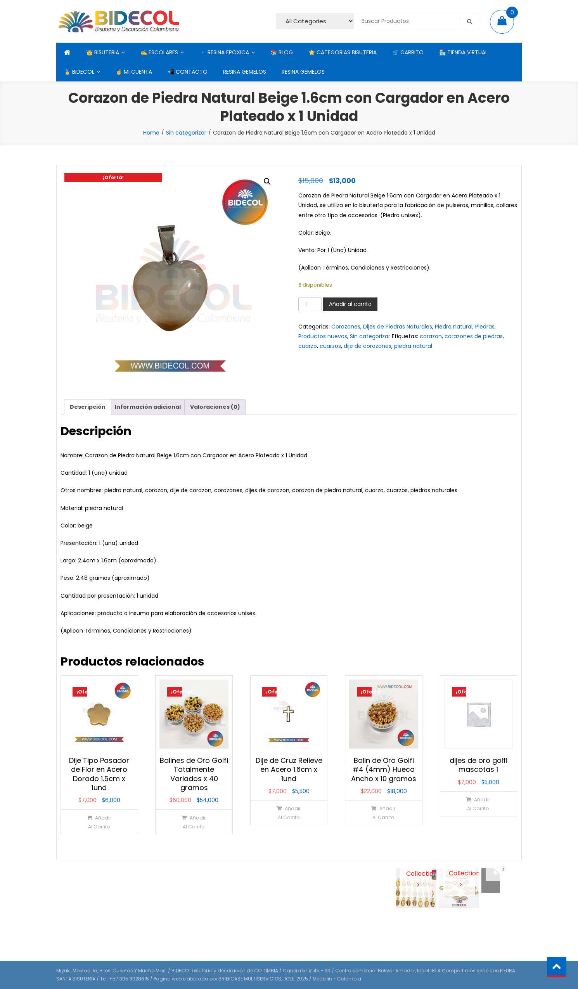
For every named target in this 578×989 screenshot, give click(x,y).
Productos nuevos (322, 336)
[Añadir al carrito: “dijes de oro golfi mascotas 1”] (478, 804)
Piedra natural (453, 326)
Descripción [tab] (88, 407)
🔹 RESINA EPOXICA (224, 52)
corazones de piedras (474, 336)
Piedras (485, 326)
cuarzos (330, 346)
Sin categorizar (186, 133)
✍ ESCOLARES (159, 52)
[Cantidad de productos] (310, 304)
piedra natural (413, 346)
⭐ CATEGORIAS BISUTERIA (342, 52)
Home (151, 133)
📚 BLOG (281, 52)
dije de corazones (367, 346)
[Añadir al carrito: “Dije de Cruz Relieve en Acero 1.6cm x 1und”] (288, 813)
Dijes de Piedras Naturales (397, 326)
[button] (267, 181)
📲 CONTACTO (188, 72)
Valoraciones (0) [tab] (215, 407)
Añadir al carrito (350, 304)
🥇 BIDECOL (79, 72)
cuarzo (307, 346)
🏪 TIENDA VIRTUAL (463, 52)
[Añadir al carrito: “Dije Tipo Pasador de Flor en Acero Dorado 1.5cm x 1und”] (99, 822)
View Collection (416, 873)
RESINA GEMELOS (244, 72)
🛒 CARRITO (408, 52)
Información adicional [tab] (148, 407)
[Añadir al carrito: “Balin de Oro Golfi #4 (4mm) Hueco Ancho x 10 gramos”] (383, 813)
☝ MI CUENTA (134, 72)
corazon (431, 336)
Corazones (345, 326)
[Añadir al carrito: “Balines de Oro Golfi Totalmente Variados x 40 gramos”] (194, 822)
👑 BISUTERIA (102, 52)
